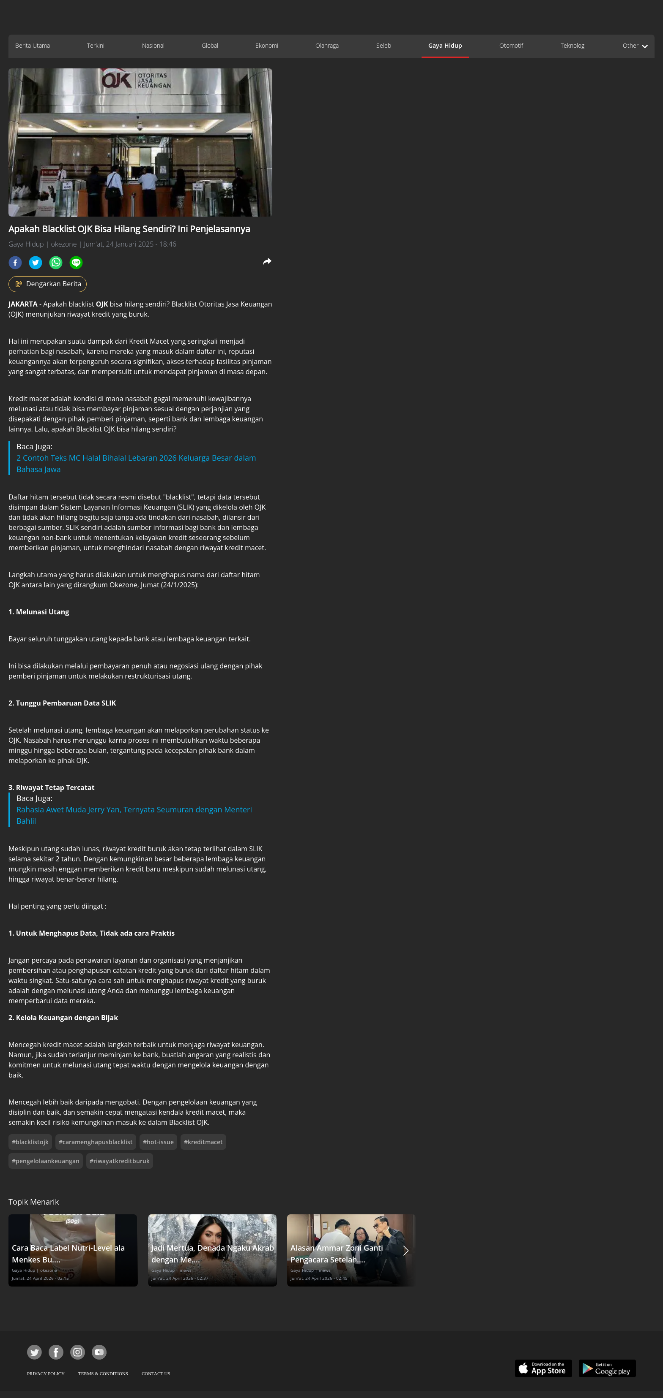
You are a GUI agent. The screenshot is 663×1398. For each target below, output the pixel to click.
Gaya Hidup (445, 45)
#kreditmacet (203, 1142)
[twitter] (35, 262)
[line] (76, 262)
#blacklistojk (30, 1142)
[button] (405, 1250)
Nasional (153, 45)
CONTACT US (156, 1373)
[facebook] (15, 262)
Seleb (383, 45)
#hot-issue (158, 1142)
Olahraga (327, 45)
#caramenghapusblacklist (96, 1142)
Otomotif (511, 45)
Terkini (95, 45)
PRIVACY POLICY (46, 1373)
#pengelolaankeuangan (45, 1161)
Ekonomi (266, 45)
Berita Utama (32, 45)
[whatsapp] (56, 262)
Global (210, 45)
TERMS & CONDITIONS (103, 1373)
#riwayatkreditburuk (120, 1161)
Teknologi (573, 45)
